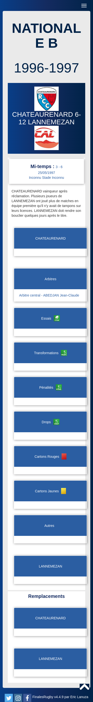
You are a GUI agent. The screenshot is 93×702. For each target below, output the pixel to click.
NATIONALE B (46, 35)
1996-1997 (46, 67)
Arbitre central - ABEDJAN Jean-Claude (49, 295)
